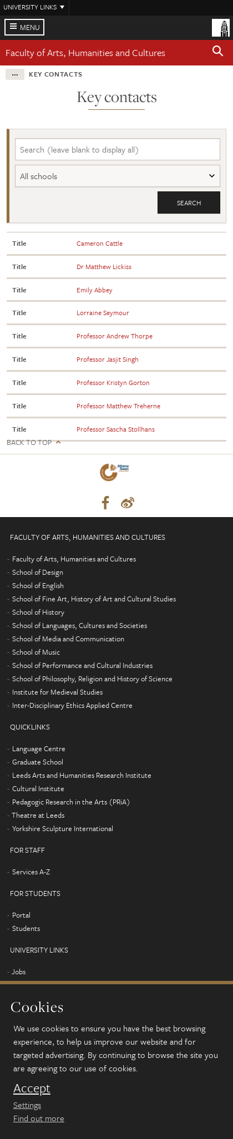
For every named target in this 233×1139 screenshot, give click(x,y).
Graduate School (37, 761)
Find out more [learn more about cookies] (38, 1118)
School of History (38, 611)
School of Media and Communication (68, 638)
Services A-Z (31, 871)
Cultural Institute (38, 788)
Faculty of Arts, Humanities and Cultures (85, 52)
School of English (38, 585)
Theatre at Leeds (38, 815)
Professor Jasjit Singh (108, 359)
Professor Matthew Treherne (118, 406)
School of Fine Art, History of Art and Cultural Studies (94, 598)
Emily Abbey (95, 290)
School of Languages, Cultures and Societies (79, 625)
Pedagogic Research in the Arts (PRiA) (71, 801)
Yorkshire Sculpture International (62, 828)
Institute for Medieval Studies (57, 691)
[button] (218, 52)
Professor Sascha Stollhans (116, 429)
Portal (21, 914)
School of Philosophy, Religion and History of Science (92, 678)
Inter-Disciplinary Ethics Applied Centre (72, 705)
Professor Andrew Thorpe (115, 336)
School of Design (37, 572)
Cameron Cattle (100, 243)
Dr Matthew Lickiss (104, 266)
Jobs (19, 971)
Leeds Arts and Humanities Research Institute (81, 775)
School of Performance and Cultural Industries (82, 665)
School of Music (36, 651)
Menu (30, 27)
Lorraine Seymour (103, 312)
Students (26, 928)
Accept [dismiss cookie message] (31, 1088)
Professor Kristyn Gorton (113, 382)
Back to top (29, 442)
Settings (27, 1104)
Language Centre (38, 748)
